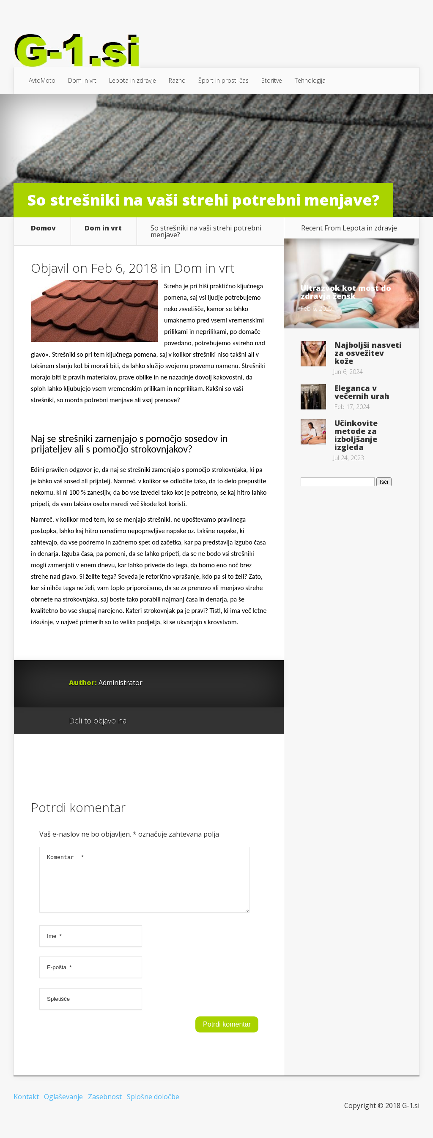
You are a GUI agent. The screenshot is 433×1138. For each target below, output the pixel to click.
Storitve (271, 80)
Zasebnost (105, 1106)
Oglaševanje (63, 1106)
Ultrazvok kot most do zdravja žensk (346, 292)
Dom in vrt (82, 80)
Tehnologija (310, 80)
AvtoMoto (42, 80)
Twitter (173, 721)
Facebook (157, 721)
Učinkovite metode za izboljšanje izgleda (356, 435)
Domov (43, 229)
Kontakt (26, 1106)
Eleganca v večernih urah (361, 392)
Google (141, 721)
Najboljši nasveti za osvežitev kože (368, 353)
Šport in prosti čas (223, 80)
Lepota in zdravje (132, 80)
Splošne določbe (153, 1106)
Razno (177, 80)
